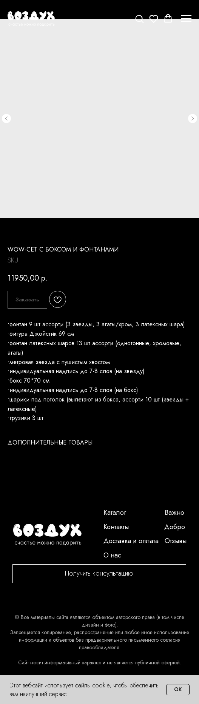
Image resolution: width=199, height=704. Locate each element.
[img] (47, 535)
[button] (139, 18)
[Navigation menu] (186, 19)
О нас (112, 555)
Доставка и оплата (131, 541)
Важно (174, 512)
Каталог (114, 512)
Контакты (116, 527)
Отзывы (176, 541)
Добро (174, 527)
